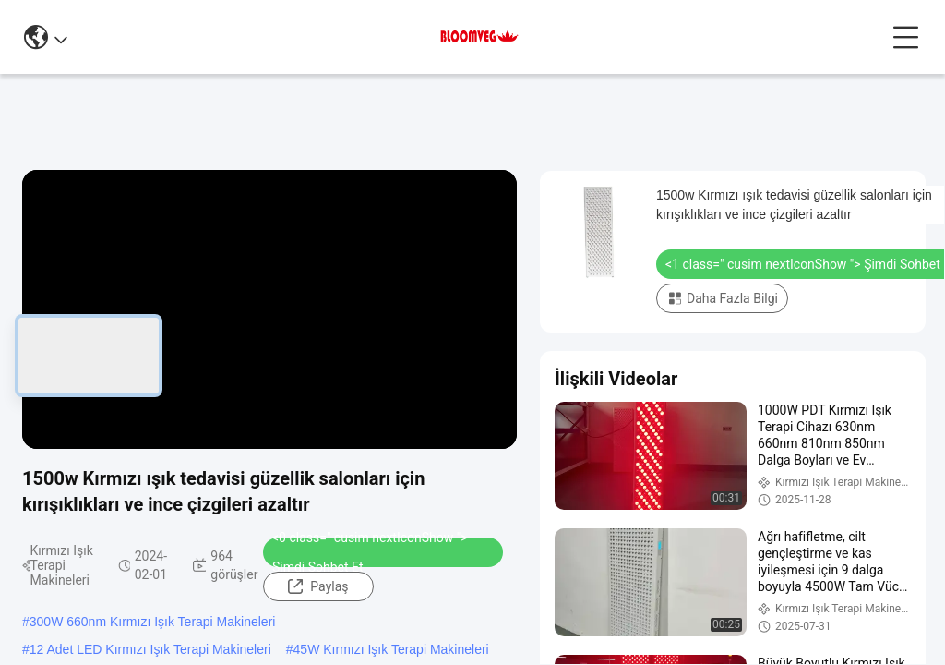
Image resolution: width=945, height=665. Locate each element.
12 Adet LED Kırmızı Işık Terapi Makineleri (150, 649)
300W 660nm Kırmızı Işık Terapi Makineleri (153, 621)
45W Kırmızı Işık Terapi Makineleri (391, 649)
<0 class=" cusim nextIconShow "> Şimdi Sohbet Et (370, 552)
